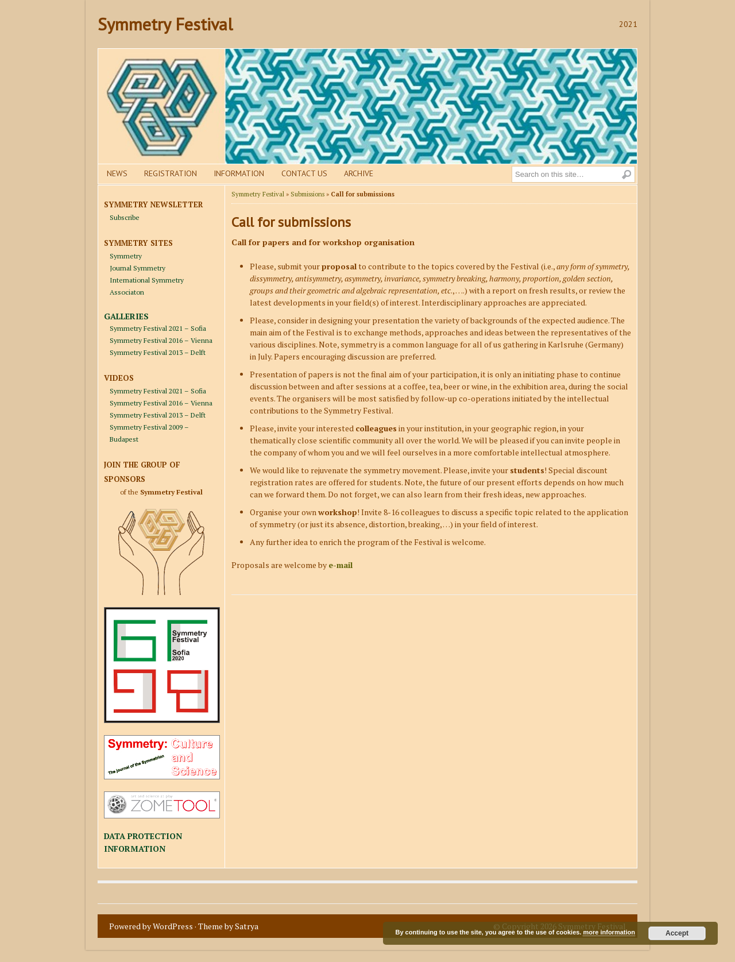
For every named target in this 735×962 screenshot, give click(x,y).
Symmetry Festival (165, 24)
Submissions (307, 194)
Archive (358, 173)
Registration (170, 173)
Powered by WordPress (151, 926)
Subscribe (125, 217)
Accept (677, 933)
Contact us (304, 173)
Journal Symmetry (137, 268)
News (117, 173)
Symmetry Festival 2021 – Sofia (158, 328)
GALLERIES (126, 316)
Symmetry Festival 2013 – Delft (158, 352)
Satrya (246, 926)
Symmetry (126, 256)
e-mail (340, 564)
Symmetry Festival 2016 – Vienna (161, 340)
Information (239, 173)
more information (609, 932)
